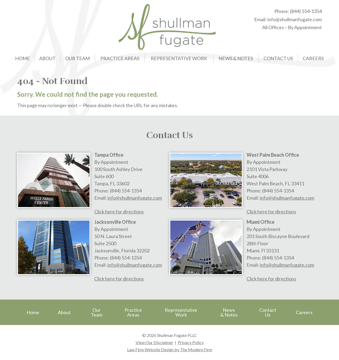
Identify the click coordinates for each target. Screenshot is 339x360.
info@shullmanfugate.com (294, 19)
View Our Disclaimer (154, 342)
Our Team (77, 58)
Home (22, 58)
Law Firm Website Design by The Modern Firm (169, 349)
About (47, 58)
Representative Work (179, 58)
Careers (313, 58)
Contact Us (278, 58)
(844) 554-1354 (306, 11)
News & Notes (235, 58)
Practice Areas (119, 58)
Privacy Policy (191, 342)
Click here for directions (119, 211)
